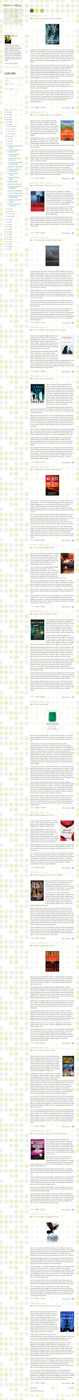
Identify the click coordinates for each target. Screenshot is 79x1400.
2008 (7, 249)
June (9, 141)
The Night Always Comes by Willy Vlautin (48, 240)
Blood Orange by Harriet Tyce (44, 815)
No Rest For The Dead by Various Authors (48, 469)
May (9, 143)
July (9, 138)
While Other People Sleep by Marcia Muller (49, 875)
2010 (7, 244)
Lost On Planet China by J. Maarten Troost (48, 115)
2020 (7, 219)
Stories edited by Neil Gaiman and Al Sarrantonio (50, 330)
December (10, 126)
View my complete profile (11, 63)
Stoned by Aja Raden (41, 704)
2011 (7, 241)
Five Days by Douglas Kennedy (45, 547)
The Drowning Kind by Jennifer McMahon (48, 18)
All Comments (10, 84)
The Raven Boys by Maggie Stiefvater (47, 1217)
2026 (7, 112)
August (9, 136)
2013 (7, 236)
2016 (7, 229)
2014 (7, 234)
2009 (7, 246)
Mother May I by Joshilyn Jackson (46, 614)
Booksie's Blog (12, 5)
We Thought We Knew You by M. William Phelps (50, 1133)
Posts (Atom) (40, 1390)
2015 (7, 232)
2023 (7, 119)
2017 (7, 227)
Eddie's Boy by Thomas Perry (44, 378)
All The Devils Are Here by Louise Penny (48, 1306)
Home (52, 1387)
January (10, 216)
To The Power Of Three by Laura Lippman (48, 185)
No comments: (67, 107)
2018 (7, 224)
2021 (7, 124)
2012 (7, 239)
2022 (7, 122)
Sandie (16, 35)
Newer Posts (33, 1387)
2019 (7, 222)
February (10, 213)
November (10, 129)
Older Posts (71, 1387)
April (9, 208)
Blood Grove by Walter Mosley (44, 945)
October (10, 131)
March (9, 211)
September (10, 134)
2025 (7, 114)
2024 (7, 117)
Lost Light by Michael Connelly (45, 1050)
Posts (8, 81)
